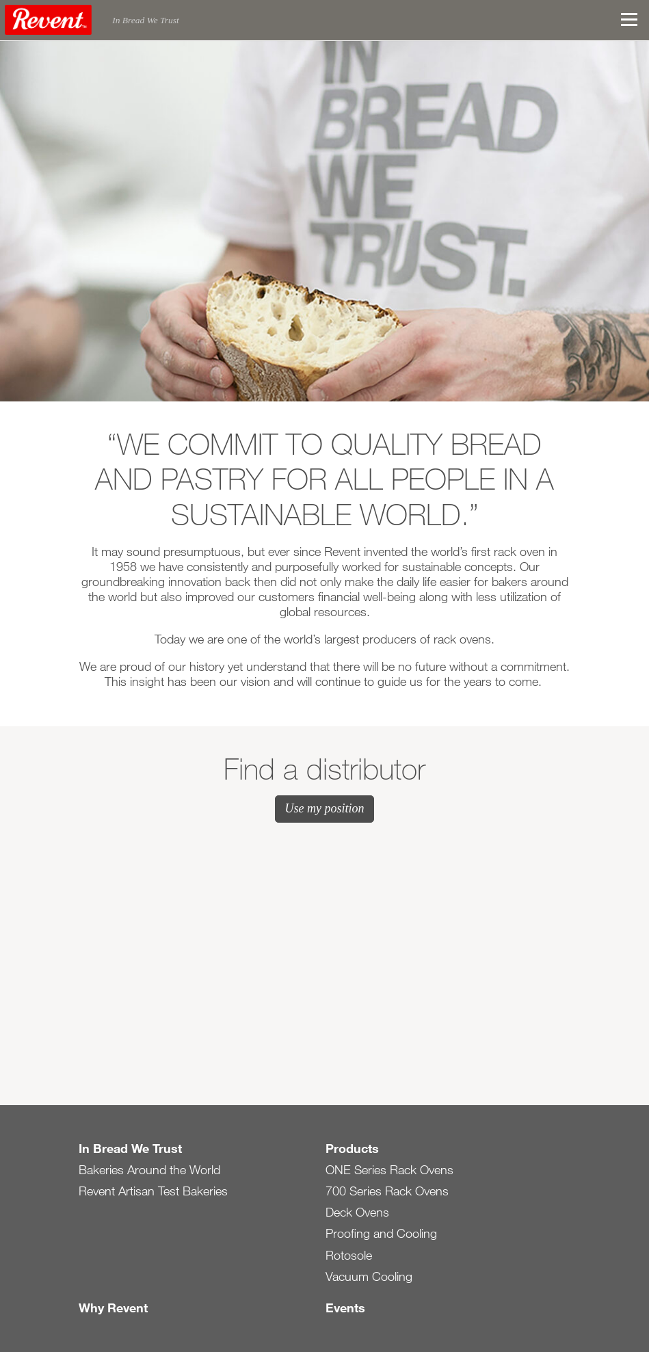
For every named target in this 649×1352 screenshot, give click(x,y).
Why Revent (113, 1307)
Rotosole (349, 1254)
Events (345, 1307)
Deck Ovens (357, 1211)
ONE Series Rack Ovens (389, 1169)
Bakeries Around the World (149, 1169)
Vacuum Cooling (369, 1276)
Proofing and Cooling (381, 1233)
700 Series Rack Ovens (387, 1190)
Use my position (325, 808)
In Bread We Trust (130, 1148)
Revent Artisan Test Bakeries (153, 1190)
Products (352, 1148)
